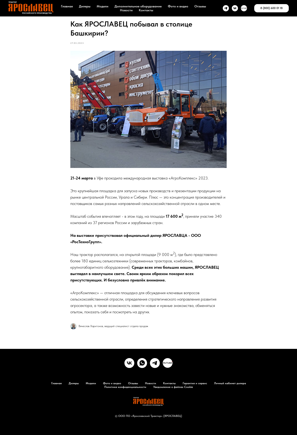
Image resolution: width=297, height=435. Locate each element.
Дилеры (84, 6)
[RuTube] (168, 363)
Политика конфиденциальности (125, 387)
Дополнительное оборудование (138, 6)
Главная (67, 6)
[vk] (235, 8)
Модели (102, 6)
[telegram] (226, 8)
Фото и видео (178, 6)
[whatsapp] (142, 363)
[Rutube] (244, 8)
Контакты (146, 10)
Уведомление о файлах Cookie (173, 387)
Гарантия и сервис (195, 383)
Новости (126, 10)
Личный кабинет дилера (230, 383)
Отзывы (200, 6)
